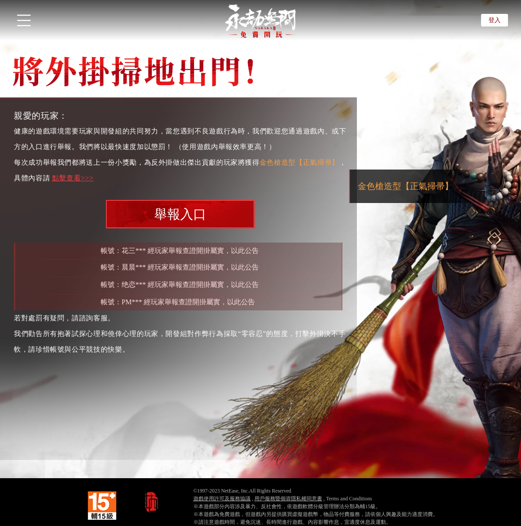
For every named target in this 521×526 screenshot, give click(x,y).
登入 (494, 20)
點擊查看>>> (73, 178)
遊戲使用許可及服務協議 (222, 499)
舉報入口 (180, 214)
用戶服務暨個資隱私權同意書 (288, 499)
